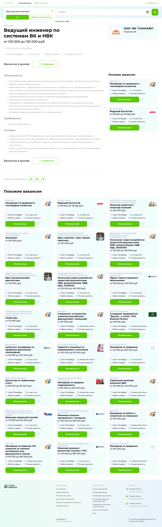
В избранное (46, 64)
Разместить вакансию (65, 499)
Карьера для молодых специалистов (102, 505)
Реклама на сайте (63, 496)
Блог (95, 513)
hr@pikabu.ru (61, 519)
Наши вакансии (62, 492)
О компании (61, 489)
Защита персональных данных (68, 502)
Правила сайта (62, 506)
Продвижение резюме (102, 496)
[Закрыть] (52, 11)
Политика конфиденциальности (142, 519)
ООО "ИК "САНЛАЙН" (139, 28)
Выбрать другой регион (42, 17)
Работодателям (41, 3)
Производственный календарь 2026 (101, 500)
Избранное (151, 3)
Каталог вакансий (100, 489)
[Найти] (155, 12)
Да (17, 17)
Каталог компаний (100, 510)
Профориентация (100, 492)
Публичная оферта (136, 521)
